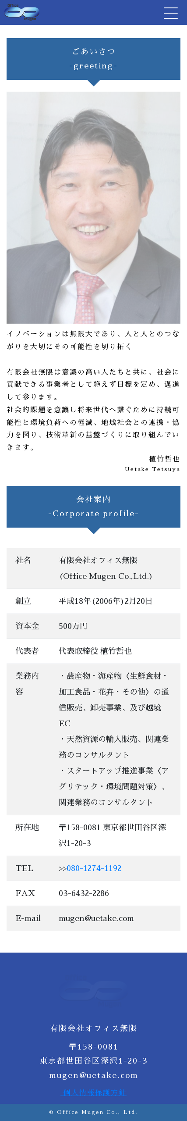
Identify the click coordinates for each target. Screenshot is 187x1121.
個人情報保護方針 (93, 1092)
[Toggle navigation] (170, 12)
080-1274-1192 (94, 868)
